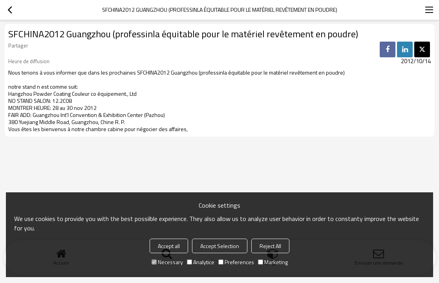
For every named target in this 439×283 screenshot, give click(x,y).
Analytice (200, 262)
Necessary (167, 262)
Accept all (169, 246)
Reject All (270, 246)
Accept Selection (219, 246)
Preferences (236, 262)
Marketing (273, 262)
